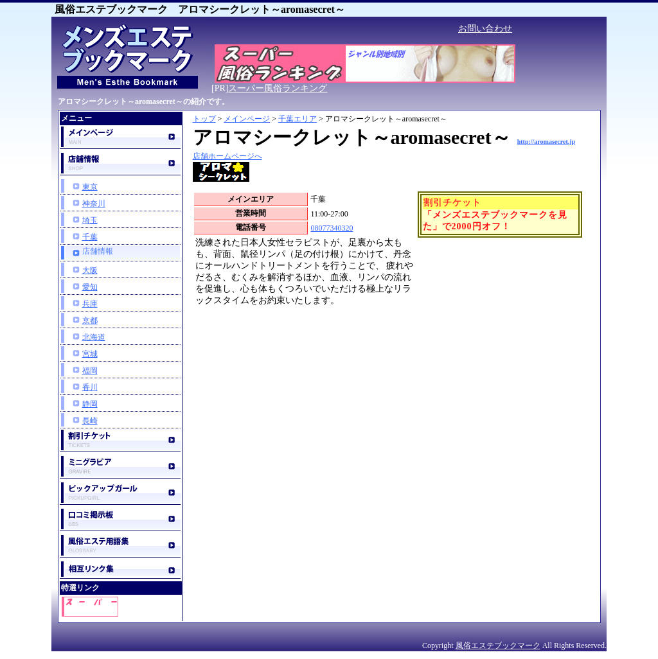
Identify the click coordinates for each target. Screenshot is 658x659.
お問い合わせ (485, 28)
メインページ (247, 118)
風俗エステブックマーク (498, 645)
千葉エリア (297, 118)
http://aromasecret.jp (546, 141)
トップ (204, 118)
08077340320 (331, 228)
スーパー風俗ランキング (277, 88)
